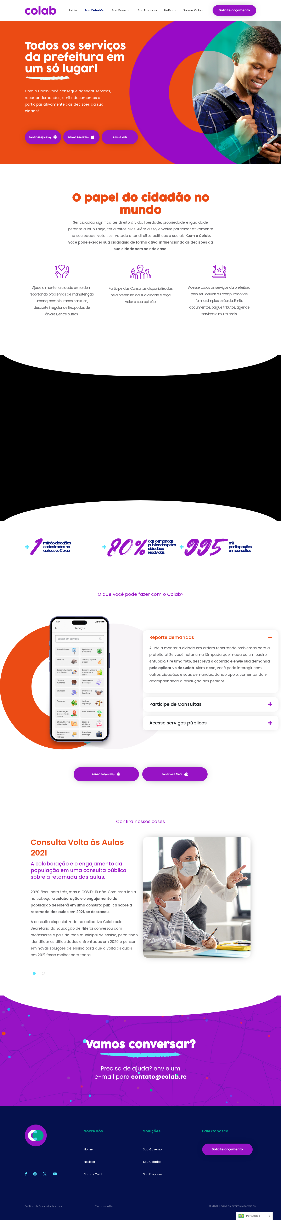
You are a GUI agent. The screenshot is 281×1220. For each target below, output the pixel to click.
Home (88, 1149)
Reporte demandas (171, 637)
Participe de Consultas (175, 704)
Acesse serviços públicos (178, 723)
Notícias (90, 1162)
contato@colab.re (159, 1077)
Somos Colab (93, 1174)
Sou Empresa (152, 1174)
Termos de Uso (104, 1206)
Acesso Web (120, 137)
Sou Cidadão (152, 1162)
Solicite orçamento (234, 10)
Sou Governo (152, 1149)
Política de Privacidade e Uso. (43, 1206)
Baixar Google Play (43, 137)
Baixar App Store (81, 137)
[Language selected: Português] (254, 1216)
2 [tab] (43, 973)
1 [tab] (34, 973)
